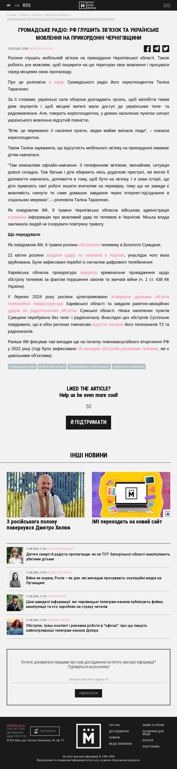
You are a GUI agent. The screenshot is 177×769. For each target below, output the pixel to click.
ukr (9, 5)
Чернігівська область (57, 15)
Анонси (147, 740)
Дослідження (119, 731)
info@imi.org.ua (16, 725)
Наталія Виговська (60, 548)
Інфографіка (150, 746)
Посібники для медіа (153, 733)
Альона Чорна (57, 596)
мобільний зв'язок (52, 366)
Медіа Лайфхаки (120, 743)
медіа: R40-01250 (16, 736)
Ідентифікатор (15, 732)
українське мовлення (129, 366)
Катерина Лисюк (58, 620)
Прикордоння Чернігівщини (89, 366)
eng (17, 5)
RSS (27, 5)
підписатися (88, 693)
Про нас (114, 725)
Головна (11, 15)
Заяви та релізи (153, 725)
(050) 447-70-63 (15, 728)
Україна (36, 15)
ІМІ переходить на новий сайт (127, 522)
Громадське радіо (22, 366)
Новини (24, 15)
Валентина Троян (41, 48)
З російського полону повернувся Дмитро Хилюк (39, 525)
